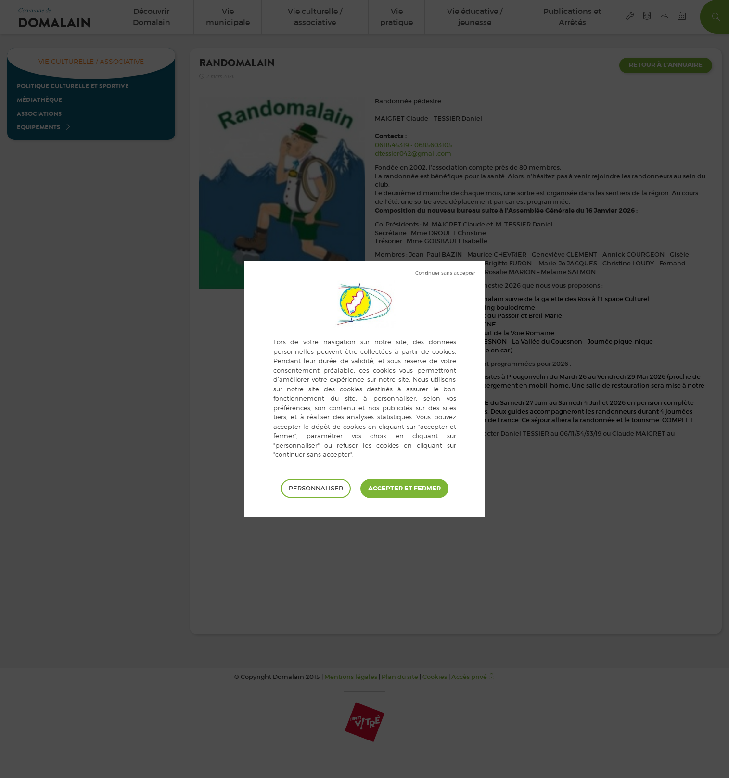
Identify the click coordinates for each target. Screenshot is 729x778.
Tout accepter (404, 488)
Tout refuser (445, 273)
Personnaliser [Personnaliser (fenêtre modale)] (316, 488)
